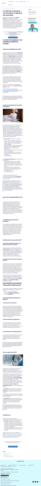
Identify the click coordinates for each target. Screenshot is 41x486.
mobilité (15, 24)
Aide (28, 1)
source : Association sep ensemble (13, 189)
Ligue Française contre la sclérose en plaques (12, 409)
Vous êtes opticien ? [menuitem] (31, 465)
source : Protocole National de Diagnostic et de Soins (11, 183)
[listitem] (13, 34)
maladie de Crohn (12, 73)
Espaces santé (10, 4)
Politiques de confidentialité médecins (6, 482)
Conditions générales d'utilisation (5, 479)
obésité (14, 277)
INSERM (4, 132)
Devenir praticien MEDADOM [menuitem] (12, 465)
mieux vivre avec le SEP (11, 132)
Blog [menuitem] (14, 466)
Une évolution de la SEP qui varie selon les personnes (33, 14)
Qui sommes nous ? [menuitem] (3, 465)
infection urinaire (15, 169)
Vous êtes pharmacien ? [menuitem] (22, 465)
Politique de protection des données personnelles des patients (10, 480)
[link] (4, 3)
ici (11, 212)
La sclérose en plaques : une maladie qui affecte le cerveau (32, 12)
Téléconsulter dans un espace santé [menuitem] (6, 466)
